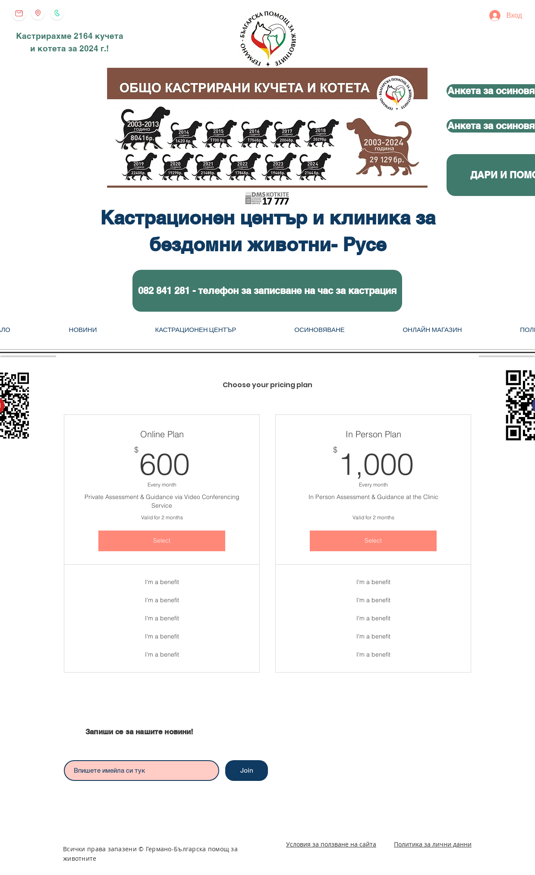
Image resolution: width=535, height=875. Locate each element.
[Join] (246, 770)
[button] (267, 291)
